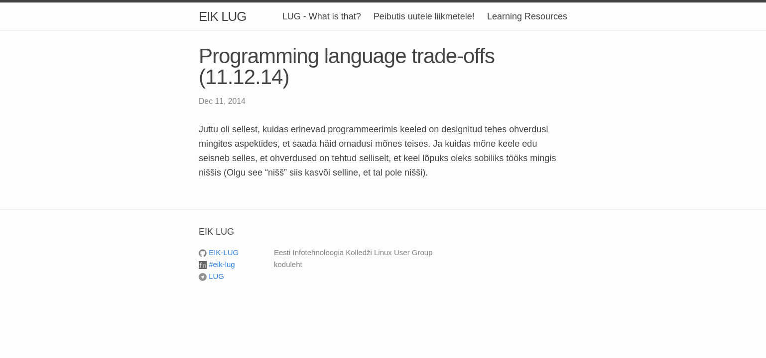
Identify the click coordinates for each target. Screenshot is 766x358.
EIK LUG (223, 16)
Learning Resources (527, 16)
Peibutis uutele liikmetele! (424, 16)
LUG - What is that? (321, 16)
